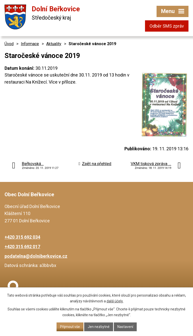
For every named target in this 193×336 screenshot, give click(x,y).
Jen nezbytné (99, 327)
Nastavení (125, 327)
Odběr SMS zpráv (167, 26)
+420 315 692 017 (22, 246)
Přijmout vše (70, 327)
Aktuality (53, 43)
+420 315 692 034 (22, 237)
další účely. (115, 301)
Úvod (9, 43)
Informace (30, 43)
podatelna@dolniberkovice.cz (36, 256)
